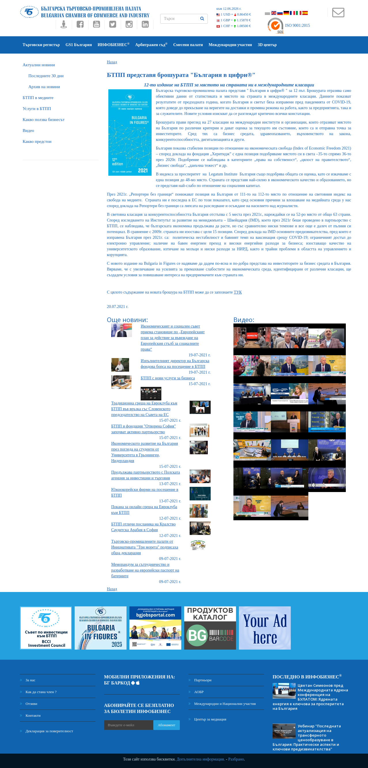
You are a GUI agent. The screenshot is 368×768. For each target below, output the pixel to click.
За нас (27, 680)
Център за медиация (207, 719)
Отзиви (28, 703)
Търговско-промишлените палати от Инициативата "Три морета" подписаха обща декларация (144, 547)
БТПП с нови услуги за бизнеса (168, 378)
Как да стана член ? (38, 692)
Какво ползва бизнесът (44, 119)
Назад (112, 62)
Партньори (200, 680)
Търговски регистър (41, 45)
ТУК (238, 292)
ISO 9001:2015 (288, 25)
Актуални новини (39, 65)
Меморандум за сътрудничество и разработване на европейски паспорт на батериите (145, 570)
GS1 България (79, 45)
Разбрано (236, 759)
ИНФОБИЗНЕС (114, 44)
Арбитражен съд (151, 44)
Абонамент (166, 725)
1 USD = (233, 14)
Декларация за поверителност (46, 731)
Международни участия (230, 45)
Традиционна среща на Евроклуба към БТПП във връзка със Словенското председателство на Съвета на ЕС (144, 409)
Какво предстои (37, 141)
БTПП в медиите (38, 97)
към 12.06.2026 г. (228, 9)
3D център (267, 45)
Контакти (30, 715)
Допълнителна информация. (201, 759)
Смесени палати (188, 45)
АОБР (196, 692)
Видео (28, 130)
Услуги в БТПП (37, 108)
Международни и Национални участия (222, 703)
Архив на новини (44, 86)
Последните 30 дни (46, 75)
